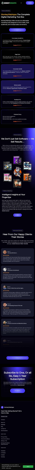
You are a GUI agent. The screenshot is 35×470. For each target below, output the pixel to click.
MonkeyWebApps (9, 407)
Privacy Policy (4, 436)
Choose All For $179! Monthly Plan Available (17, 357)
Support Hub (4, 416)
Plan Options (30, 2)
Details (15, 45)
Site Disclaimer (4, 430)
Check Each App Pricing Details (17, 29)
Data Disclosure (4, 444)
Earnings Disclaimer (5, 443)
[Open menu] (21, 3)
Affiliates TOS (4, 440)
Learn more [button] (8, 468)
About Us (3, 422)
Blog (2, 426)
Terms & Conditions (5, 438)
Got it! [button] (28, 466)
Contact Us (3, 428)
